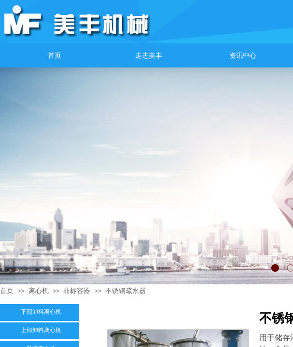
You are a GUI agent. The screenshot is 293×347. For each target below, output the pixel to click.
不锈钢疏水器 (125, 290)
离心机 (38, 290)
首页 (7, 290)
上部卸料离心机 (41, 330)
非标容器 (76, 290)
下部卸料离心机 (41, 311)
